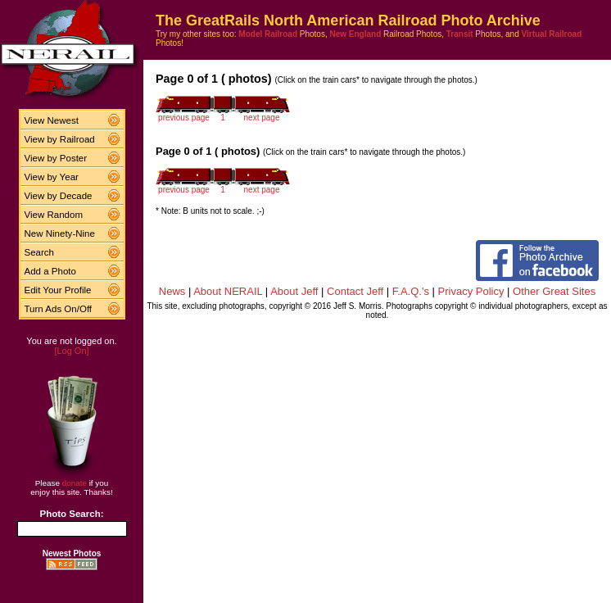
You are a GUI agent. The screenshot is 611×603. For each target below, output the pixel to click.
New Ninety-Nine (60, 233)
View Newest (52, 120)
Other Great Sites (554, 291)
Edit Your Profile (58, 290)
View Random (54, 215)
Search (40, 252)
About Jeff (294, 291)
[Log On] (71, 351)
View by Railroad (60, 139)
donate (74, 482)
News (172, 291)
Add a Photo (50, 271)
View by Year (52, 177)
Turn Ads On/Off (59, 309)
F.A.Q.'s (410, 291)
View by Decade (59, 196)
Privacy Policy (471, 291)
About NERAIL (227, 291)
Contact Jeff (355, 291)
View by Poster (56, 158)
